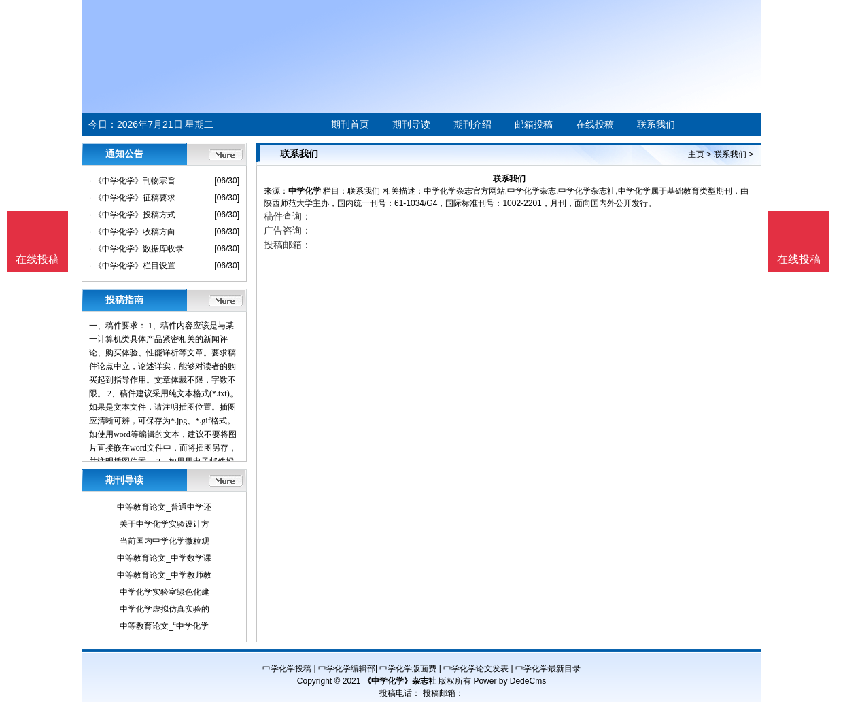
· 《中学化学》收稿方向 (132, 231)
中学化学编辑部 (346, 668)
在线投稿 (595, 124)
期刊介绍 (472, 124)
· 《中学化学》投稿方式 (132, 215)
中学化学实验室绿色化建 (164, 592)
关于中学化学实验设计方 (164, 524)
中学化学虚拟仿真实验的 (164, 609)
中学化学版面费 (407, 668)
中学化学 (304, 191)
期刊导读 (411, 124)
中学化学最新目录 (548, 668)
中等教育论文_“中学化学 (164, 626)
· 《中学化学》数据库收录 (136, 248)
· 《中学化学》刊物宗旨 (132, 181)
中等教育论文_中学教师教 (164, 575)
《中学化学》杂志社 (399, 681)
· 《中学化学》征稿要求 (132, 198)
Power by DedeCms (509, 681)
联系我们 (656, 124)
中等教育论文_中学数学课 (164, 558)
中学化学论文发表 (476, 668)
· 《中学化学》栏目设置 (132, 265)
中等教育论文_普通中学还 (164, 507)
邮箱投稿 (534, 124)
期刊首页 (350, 124)
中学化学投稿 (286, 668)
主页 (696, 154)
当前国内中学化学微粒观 (164, 541)
